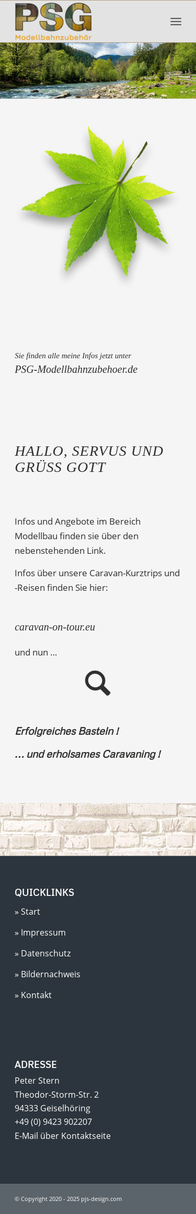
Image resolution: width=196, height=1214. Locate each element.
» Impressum (40, 932)
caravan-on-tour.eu (55, 627)
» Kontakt (33, 995)
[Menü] (175, 21)
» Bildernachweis (47, 974)
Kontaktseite (86, 1136)
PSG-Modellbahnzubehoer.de (76, 369)
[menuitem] (175, 21)
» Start (27, 911)
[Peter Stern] (81, 21)
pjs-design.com (100, 1199)
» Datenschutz (43, 953)
